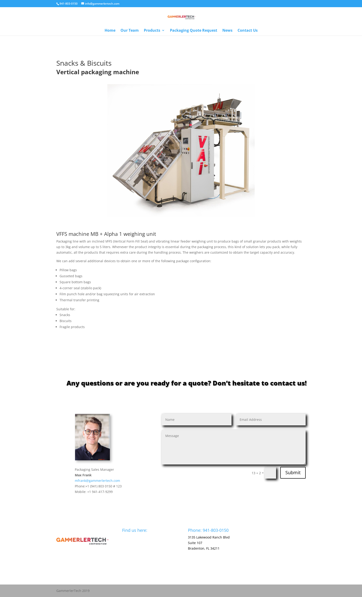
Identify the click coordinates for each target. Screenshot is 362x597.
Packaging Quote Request (193, 31)
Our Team (130, 31)
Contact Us (248, 31)
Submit (293, 472)
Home (110, 31)
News (227, 31)
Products (152, 31)
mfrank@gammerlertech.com (97, 480)
